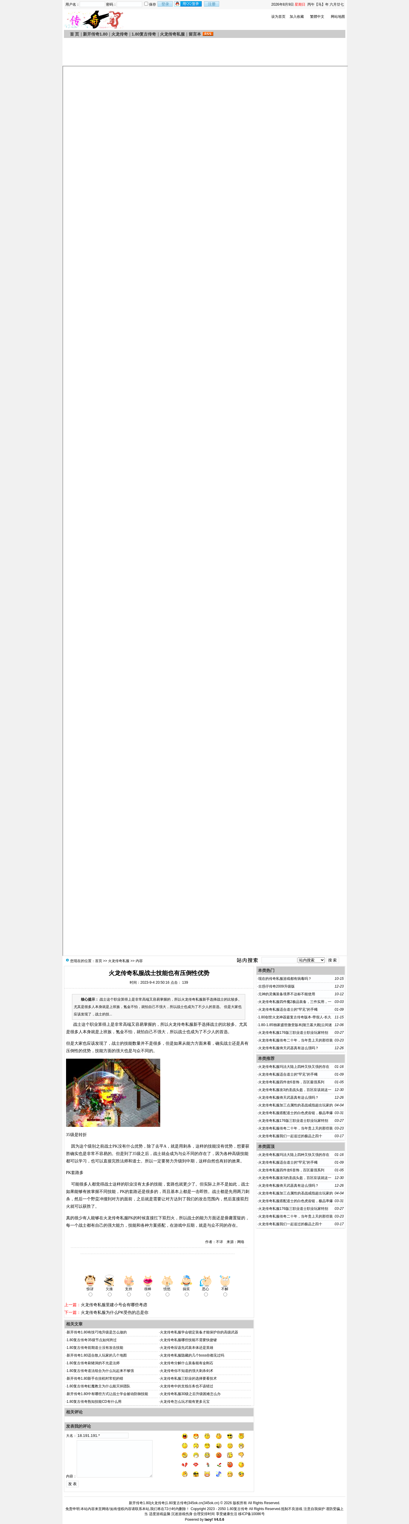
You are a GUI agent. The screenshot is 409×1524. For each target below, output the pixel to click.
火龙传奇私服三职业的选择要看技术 (188, 1378)
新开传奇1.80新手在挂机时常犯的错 (95, 1378)
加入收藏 (297, 17)
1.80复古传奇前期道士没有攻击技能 (95, 1348)
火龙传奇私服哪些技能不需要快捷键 (188, 1340)
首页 (98, 961)
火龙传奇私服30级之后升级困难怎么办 (190, 1394)
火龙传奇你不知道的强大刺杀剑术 (186, 1371)
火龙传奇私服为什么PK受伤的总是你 (115, 1312)
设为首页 (278, 17)
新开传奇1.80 (95, 34)
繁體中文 (317, 17)
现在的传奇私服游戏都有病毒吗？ (285, 979)
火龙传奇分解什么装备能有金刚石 (186, 1363)
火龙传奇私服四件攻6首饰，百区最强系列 (291, 1082)
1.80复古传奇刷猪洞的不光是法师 (93, 1363)
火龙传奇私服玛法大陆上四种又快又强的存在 (293, 1067)
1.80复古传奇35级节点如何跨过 (92, 1340)
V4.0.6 (219, 1519)
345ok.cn (211, 1503)
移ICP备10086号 (251, 1514)
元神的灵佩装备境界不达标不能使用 (286, 994)
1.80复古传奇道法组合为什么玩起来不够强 (100, 1371)
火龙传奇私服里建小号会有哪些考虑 (114, 1304)
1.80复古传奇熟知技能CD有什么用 (94, 1402)
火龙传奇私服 (172, 34)
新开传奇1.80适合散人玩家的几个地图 (97, 1355)
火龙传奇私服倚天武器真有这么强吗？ (288, 1048)
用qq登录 (188, 4)
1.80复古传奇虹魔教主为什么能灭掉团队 (98, 1386)
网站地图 (338, 17)
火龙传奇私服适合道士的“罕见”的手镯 (287, 1009)
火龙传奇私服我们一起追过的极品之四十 (290, 1136)
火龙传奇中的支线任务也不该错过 (186, 1386)
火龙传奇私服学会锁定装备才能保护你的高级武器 (199, 1332)
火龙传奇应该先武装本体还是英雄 (186, 1348)
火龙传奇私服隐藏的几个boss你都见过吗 (192, 1355)
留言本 (195, 34)
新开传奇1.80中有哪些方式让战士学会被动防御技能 (107, 1394)
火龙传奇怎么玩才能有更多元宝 (185, 1402)
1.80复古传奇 (143, 34)
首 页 (74, 34)
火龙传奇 (119, 34)
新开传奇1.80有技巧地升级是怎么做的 (97, 1332)
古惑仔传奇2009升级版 (276, 986)
